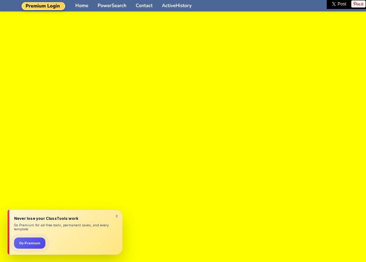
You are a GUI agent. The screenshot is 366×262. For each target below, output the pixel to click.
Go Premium (29, 243)
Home (81, 6)
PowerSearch (112, 6)
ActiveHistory (177, 6)
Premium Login (43, 6)
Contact (144, 6)
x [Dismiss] (117, 215)
